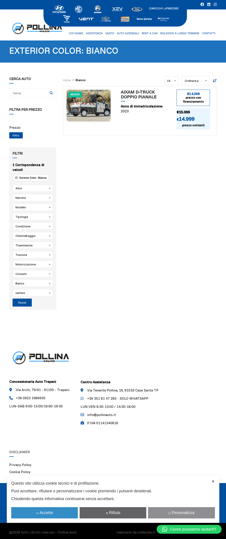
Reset (22, 303)
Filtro (16, 135)
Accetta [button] (44, 512)
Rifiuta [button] (113, 512)
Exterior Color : (31, 177)
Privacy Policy (20, 464)
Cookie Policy (19, 472)
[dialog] (113, 499)
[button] (189, 529)
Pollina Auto (67, 532)
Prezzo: (15, 127)
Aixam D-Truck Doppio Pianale (138, 95)
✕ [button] (213, 481)
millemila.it (146, 532)
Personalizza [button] (181, 512)
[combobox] (33, 188)
